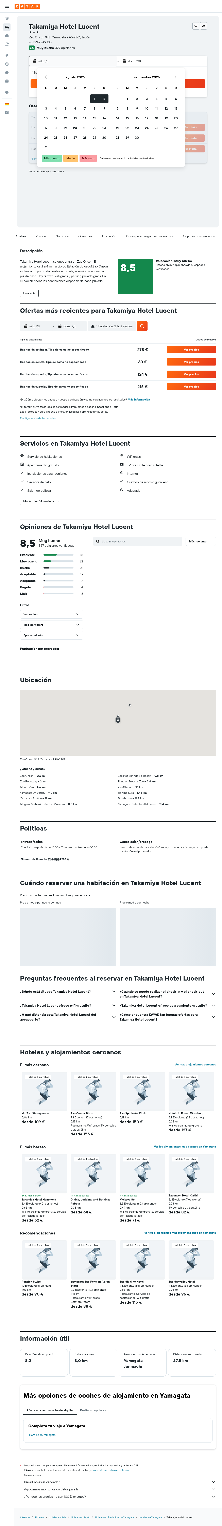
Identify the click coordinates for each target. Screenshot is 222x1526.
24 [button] (46, 137)
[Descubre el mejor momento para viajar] (7, 73)
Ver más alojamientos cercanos (195, 1064)
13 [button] (75, 118)
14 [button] (84, 118)
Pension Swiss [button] (31, 1281)
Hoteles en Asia (57, 1517)
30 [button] (104, 137)
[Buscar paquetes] (7, 44)
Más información (139, 399)
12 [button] (65, 118)
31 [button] (46, 147)
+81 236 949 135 (40, 42)
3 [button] (46, 108)
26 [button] (65, 137)
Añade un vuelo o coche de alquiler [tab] (50, 1410)
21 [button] (84, 128)
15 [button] (94, 118)
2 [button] (104, 99)
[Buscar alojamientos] (7, 27)
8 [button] (95, 108)
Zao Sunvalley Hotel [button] (182, 1281)
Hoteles (39, 1517)
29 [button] (94, 137)
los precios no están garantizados (111, 1470)
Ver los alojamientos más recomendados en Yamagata (180, 1232)
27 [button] (75, 137)
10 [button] (46, 118)
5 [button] (65, 108)
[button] (6, 6)
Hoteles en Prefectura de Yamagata (114, 1517)
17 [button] (46, 128)
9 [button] (104, 108)
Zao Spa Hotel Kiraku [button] (133, 1113)
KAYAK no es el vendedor (120, 1482)
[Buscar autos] (7, 36)
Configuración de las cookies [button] (37, 418)
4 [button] (56, 108)
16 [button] (104, 118)
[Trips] (7, 93)
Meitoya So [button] (127, 1199)
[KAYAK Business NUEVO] (7, 81)
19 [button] (65, 128)
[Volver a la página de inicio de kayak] (27, 6)
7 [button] (85, 108)
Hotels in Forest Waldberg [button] (186, 1113)
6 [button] (75, 108)
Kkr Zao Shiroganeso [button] (35, 1113)
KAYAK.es (25, 1517)
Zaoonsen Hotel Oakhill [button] (184, 1195)
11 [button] (55, 118)
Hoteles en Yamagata (42, 1435)
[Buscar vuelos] (7, 19)
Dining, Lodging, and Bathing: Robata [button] (90, 1201)
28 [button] (85, 137)
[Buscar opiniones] (141, 541)
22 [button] (94, 128)
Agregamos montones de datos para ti (120, 1489)
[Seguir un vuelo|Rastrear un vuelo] (7, 64)
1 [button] (94, 99)
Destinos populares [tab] (93, 1410)
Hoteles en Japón (80, 1517)
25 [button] (55, 137)
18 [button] (55, 128)
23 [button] (104, 128)
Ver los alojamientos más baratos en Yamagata (185, 1146)
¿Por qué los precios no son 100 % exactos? (120, 1496)
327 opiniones (65, 48)
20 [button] (75, 128)
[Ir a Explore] (7, 56)
